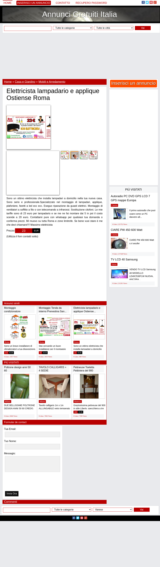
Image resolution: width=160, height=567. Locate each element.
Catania (114, 205)
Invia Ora (12, 493)
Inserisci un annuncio (33, 2)
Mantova (77, 401)
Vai (143, 28)
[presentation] (21, 482)
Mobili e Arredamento (51, 81)
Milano (7, 401)
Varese (114, 264)
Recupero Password (91, 2)
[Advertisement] (80, 56)
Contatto (63, 2)
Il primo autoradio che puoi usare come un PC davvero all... (142, 213)
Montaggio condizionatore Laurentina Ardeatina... (16, 311)
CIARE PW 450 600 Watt (126, 229)
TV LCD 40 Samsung (124, 259)
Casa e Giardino (25, 81)
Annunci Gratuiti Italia (79, 14)
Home (8, 2)
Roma (7, 342)
